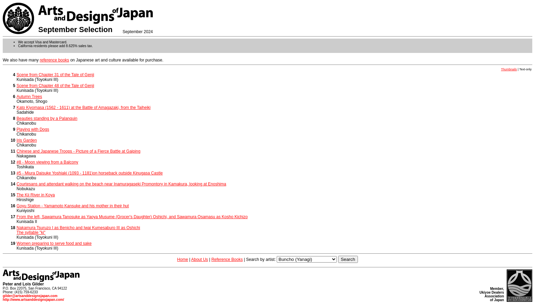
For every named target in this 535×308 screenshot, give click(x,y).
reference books (54, 60)
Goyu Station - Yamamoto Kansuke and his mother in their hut (73, 206)
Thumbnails (509, 69)
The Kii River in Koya (36, 195)
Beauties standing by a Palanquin (47, 118)
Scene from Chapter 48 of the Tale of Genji (55, 85)
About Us (199, 259)
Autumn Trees (29, 96)
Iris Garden (27, 140)
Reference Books (227, 259)
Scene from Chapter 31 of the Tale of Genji (55, 74)
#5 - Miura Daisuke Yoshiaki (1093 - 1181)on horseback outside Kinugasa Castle (90, 173)
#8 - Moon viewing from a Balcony (47, 162)
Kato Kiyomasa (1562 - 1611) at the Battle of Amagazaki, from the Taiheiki (84, 107)
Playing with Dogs (33, 129)
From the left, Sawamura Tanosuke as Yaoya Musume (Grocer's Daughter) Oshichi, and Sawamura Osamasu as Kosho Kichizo (132, 216)
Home (182, 259)
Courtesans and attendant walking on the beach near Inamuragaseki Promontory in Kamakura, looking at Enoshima (121, 184)
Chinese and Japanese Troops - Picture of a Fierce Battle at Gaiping (79, 151)
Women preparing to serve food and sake (54, 243)
